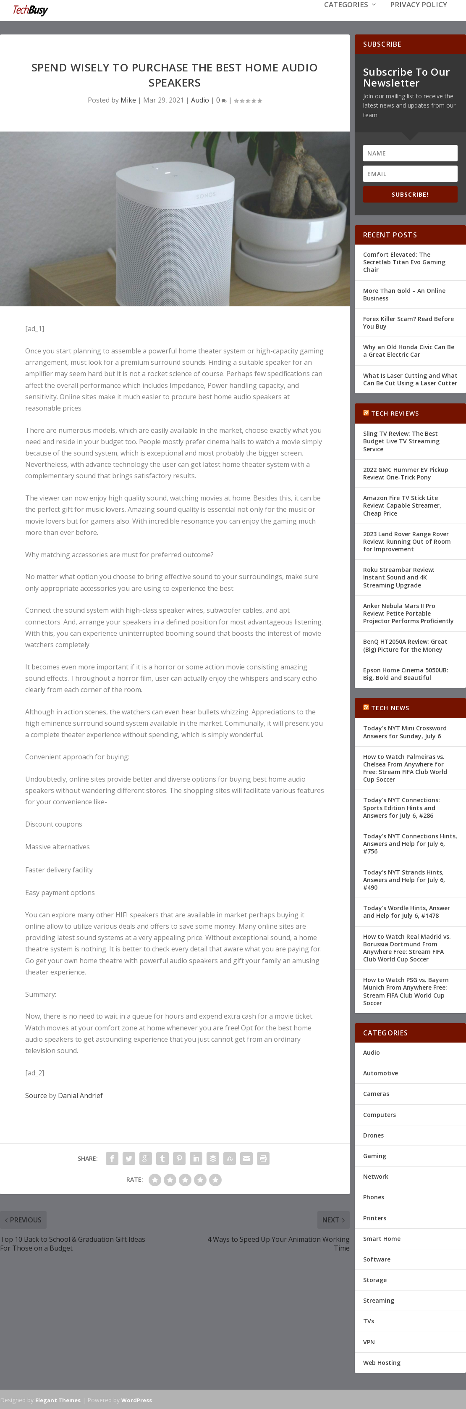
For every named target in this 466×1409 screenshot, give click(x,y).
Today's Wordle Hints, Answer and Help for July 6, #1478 (406, 911)
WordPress (136, 1399)
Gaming (374, 1155)
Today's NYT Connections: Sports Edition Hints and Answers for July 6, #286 (401, 806)
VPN (369, 1341)
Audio (200, 99)
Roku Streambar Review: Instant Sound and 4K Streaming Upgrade (399, 576)
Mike (128, 99)
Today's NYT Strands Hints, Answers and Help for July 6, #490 (404, 878)
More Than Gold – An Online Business (404, 293)
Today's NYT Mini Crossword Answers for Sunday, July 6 (405, 731)
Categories (346, 17)
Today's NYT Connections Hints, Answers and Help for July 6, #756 (410, 842)
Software (376, 1258)
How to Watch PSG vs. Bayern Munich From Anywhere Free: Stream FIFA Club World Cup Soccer (406, 990)
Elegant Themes (58, 1399)
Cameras (376, 1093)
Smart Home (382, 1238)
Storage (375, 1279)
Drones (373, 1134)
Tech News (390, 707)
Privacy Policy (418, 17)
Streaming (378, 1300)
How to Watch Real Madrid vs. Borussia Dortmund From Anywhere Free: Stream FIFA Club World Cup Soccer (407, 947)
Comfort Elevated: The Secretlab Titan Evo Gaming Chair (404, 261)
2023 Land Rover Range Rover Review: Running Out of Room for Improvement (407, 540)
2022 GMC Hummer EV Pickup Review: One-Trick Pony (405, 472)
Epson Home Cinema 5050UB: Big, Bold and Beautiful (405, 673)
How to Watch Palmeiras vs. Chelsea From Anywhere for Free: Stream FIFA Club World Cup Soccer (405, 767)
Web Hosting (382, 1362)
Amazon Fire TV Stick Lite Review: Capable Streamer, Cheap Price (402, 504)
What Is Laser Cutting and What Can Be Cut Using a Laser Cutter (410, 378)
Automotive (380, 1072)
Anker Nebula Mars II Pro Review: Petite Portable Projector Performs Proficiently (408, 612)
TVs (368, 1320)
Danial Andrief (80, 1094)
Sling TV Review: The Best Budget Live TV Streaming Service (401, 440)
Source (36, 1094)
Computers (379, 1114)
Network (375, 1176)
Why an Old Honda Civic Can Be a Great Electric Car (408, 350)
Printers (374, 1217)
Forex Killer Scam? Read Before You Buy (408, 321)
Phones (373, 1196)
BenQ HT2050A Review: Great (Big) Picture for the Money (405, 644)
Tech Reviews (395, 412)
